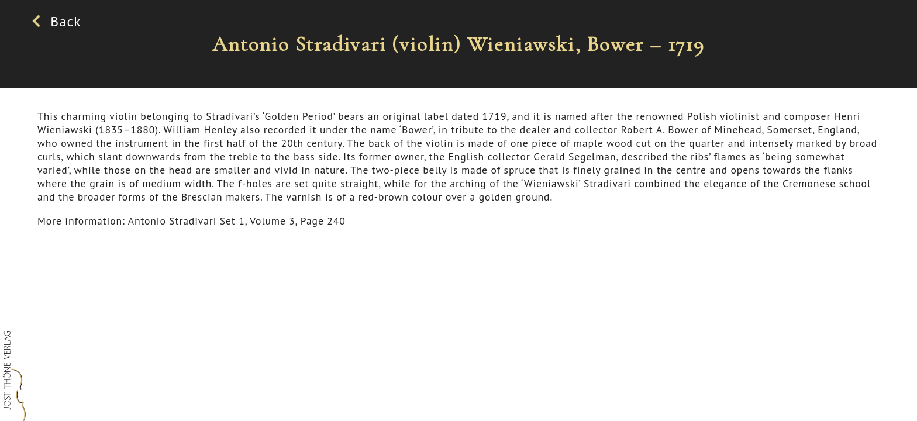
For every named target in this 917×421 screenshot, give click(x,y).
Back (59, 21)
